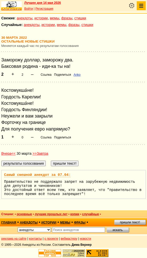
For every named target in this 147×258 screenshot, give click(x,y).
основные (24, 214)
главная (8, 222)
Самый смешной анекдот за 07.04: (37, 175)
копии (74, 214)
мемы (54, 18)
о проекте (51, 238)
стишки (80, 18)
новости (85, 238)
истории (41, 18)
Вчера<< (8, 153)
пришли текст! (130, 222)
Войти (28, 8)
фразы (66, 18)
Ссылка (46, 74)
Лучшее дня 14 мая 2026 (42, 3)
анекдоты (24, 18)
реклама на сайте (14, 238)
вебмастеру (69, 238)
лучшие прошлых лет (51, 214)
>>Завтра (40, 153)
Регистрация (44, 8)
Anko (77, 74)
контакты (35, 238)
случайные (90, 214)
